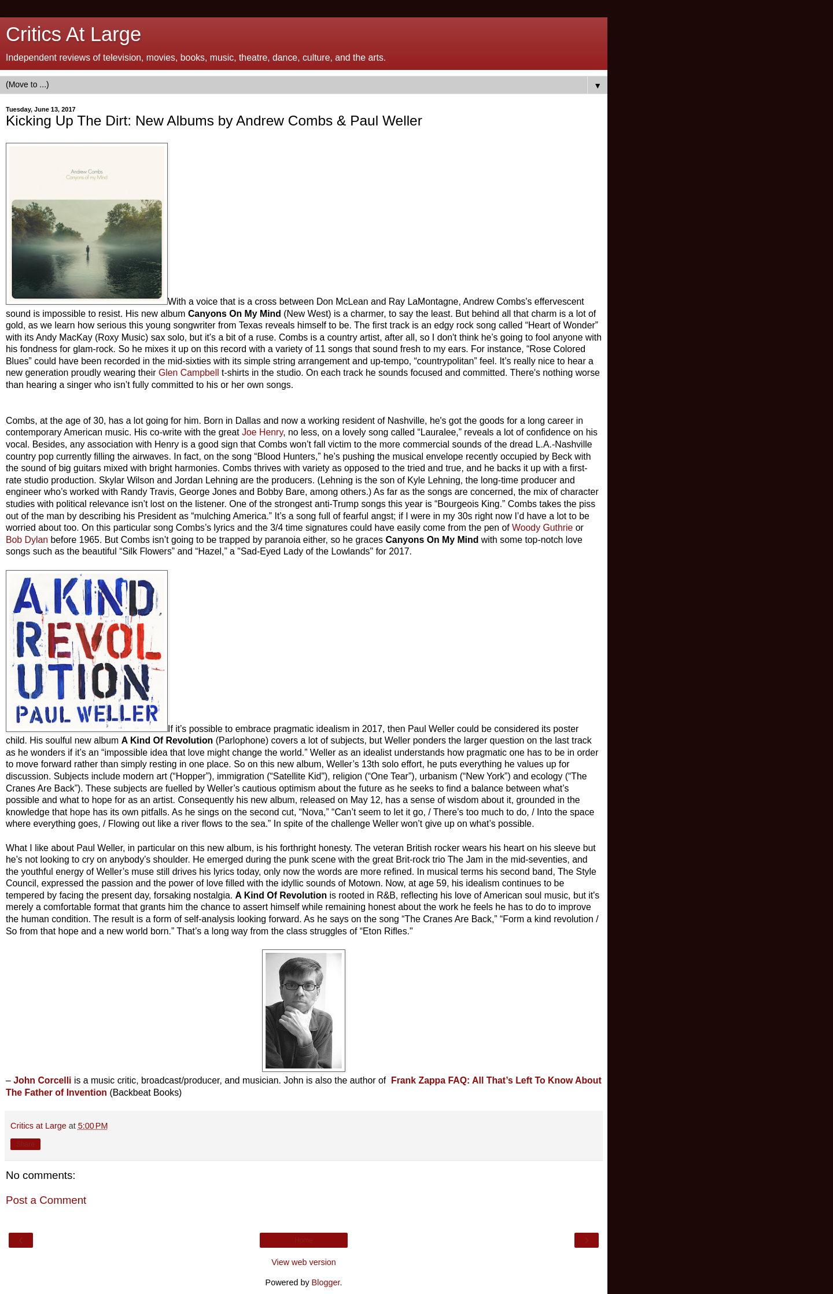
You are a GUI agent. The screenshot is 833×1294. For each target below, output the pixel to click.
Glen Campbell (189, 373)
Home (303, 1240)
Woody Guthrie (542, 528)
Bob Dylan (27, 540)
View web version (303, 1262)
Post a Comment (46, 1200)
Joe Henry (262, 432)
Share (25, 1144)
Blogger (326, 1282)
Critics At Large (73, 34)
